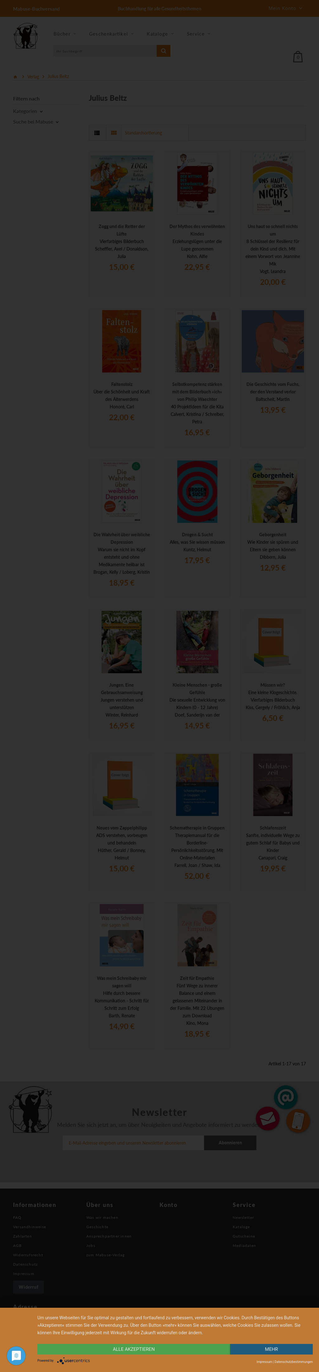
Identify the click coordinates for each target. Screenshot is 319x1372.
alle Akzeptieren (134, 1349)
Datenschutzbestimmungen (293, 1362)
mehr (271, 1349)
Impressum (264, 1362)
